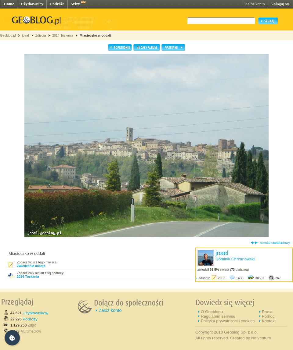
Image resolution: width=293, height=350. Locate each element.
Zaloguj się (280, 4)
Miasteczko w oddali (95, 35)
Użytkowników (35, 313)
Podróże (57, 4)
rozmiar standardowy (275, 243)
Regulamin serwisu (218, 316)
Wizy (75, 4)
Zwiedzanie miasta (31, 266)
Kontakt (269, 321)
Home (9, 4)
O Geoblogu (212, 311)
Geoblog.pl (8, 35)
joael (25, 35)
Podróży (30, 319)
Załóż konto (255, 4)
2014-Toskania (62, 35)
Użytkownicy (32, 4)
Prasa (267, 311)
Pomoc (268, 316)
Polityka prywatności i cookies (228, 321)
